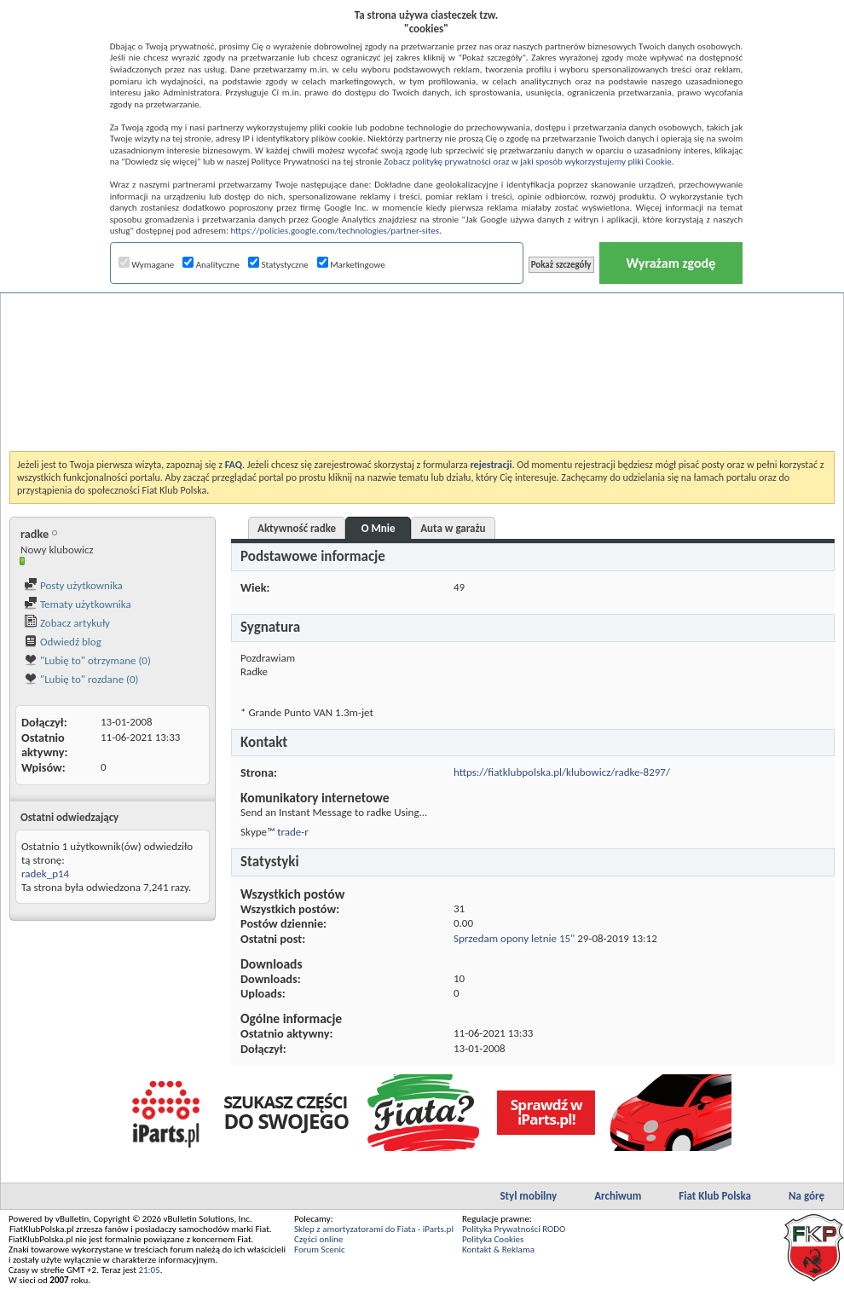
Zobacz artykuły (67, 622)
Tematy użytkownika (77, 604)
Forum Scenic (319, 1249)
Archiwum (617, 1195)
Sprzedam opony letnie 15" (514, 938)
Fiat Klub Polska (715, 1195)
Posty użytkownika (73, 585)
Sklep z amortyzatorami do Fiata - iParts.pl (374, 1229)
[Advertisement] (422, 327)
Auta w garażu (452, 528)
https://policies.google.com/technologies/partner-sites (334, 230)
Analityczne (211, 264)
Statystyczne (278, 264)
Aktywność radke (296, 528)
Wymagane (147, 264)
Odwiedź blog (62, 641)
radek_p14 (45, 873)
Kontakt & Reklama (498, 1249)
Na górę (806, 1195)
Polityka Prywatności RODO (513, 1229)
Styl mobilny (528, 1195)
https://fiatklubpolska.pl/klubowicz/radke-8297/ (562, 772)
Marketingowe (351, 264)
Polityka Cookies (492, 1239)
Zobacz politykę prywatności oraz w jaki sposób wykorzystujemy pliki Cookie (527, 161)
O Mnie (378, 528)
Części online (318, 1239)
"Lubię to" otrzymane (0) (87, 660)
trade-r (293, 831)
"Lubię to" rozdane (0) (81, 679)
